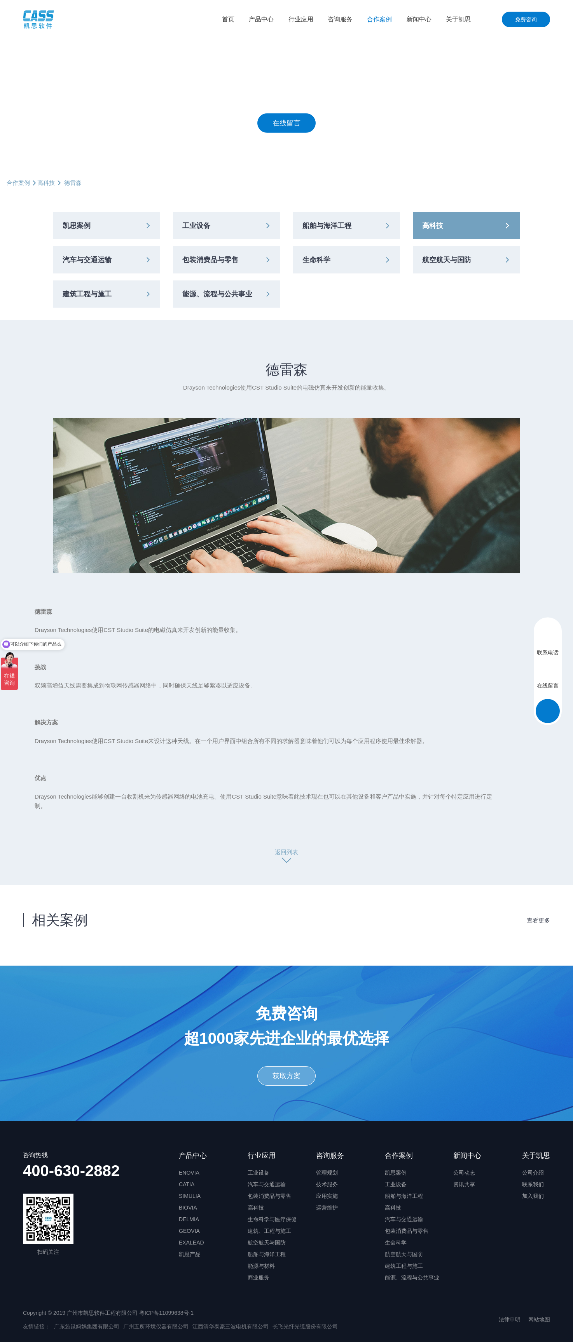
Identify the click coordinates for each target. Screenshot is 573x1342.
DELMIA (189, 1219)
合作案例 (379, 19)
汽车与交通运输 (87, 260)
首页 (228, 19)
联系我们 (533, 1184)
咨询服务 (340, 19)
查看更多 (538, 920)
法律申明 (510, 1319)
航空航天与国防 (446, 260)
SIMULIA (190, 1196)
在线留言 (286, 123)
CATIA (186, 1184)
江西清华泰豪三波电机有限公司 (230, 1326)
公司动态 (464, 1173)
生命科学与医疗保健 (272, 1219)
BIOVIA (188, 1207)
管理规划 (327, 1173)
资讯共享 (464, 1184)
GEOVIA (189, 1231)
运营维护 (327, 1207)
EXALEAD (191, 1242)
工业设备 (196, 226)
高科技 (46, 182)
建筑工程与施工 (87, 294)
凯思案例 (77, 226)
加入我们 (533, 1196)
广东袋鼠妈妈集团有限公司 (86, 1326)
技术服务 (327, 1184)
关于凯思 (458, 19)
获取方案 (286, 1076)
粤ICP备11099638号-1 (166, 1313)
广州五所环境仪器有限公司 (156, 1326)
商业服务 (258, 1277)
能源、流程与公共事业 (217, 294)
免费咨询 (526, 19)
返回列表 (286, 852)
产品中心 (261, 19)
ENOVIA (189, 1173)
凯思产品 (190, 1254)
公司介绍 (533, 1173)
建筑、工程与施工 (269, 1231)
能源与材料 (261, 1266)
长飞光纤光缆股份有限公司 (305, 1326)
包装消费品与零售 (210, 260)
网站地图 (539, 1319)
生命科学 (316, 260)
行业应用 (300, 19)
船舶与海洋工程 (326, 226)
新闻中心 (419, 19)
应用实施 (327, 1196)
